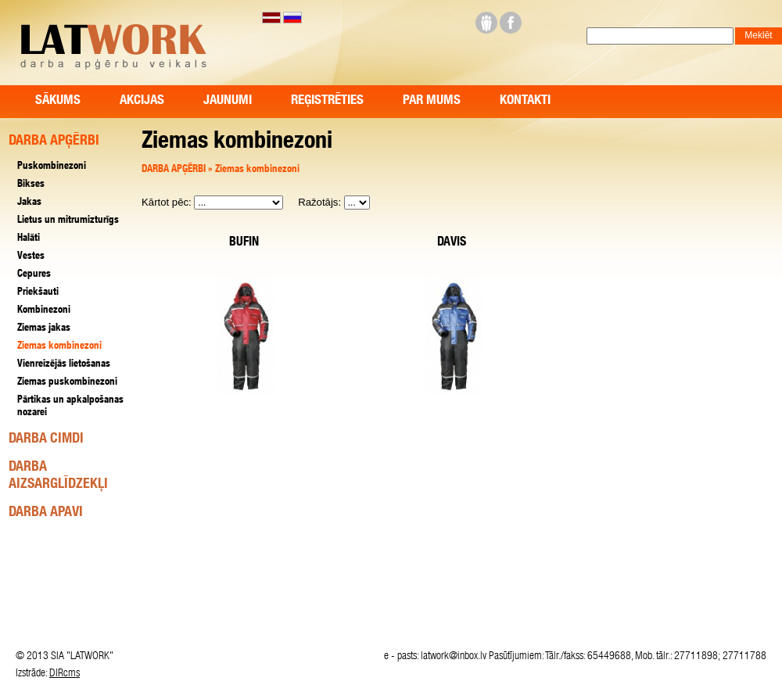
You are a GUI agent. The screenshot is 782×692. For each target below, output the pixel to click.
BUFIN (244, 243)
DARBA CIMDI (46, 439)
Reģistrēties (327, 101)
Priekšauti (38, 293)
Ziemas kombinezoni (257, 170)
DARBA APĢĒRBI (175, 170)
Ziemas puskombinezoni (67, 383)
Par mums (432, 101)
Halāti (28, 239)
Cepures (34, 275)
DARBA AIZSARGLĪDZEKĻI (58, 476)
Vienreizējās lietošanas (63, 365)
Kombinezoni (43, 311)
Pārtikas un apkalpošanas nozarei (70, 407)
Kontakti (525, 101)
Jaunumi (227, 101)
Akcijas (142, 101)
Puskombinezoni (51, 167)
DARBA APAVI (46, 513)
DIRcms (64, 674)
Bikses (31, 185)
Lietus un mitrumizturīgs (68, 221)
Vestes (31, 257)
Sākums (58, 101)
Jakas (29, 203)
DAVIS (451, 243)
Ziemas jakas (43, 329)
